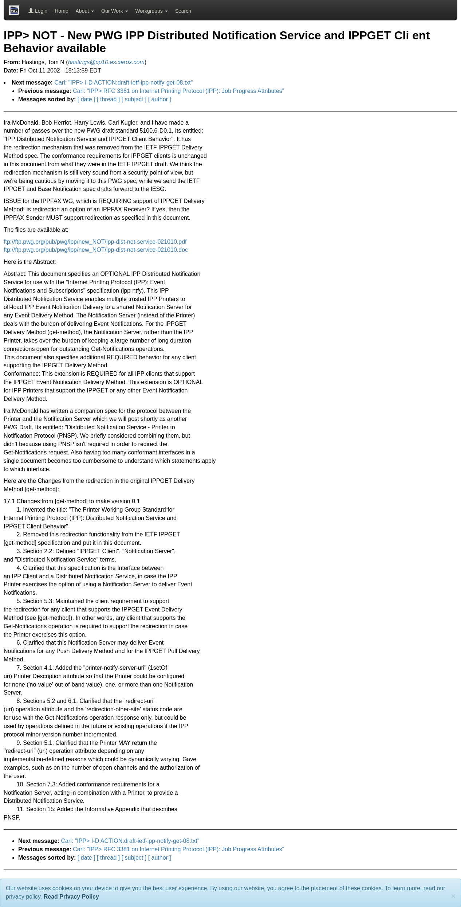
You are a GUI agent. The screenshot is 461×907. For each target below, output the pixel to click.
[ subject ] (134, 99)
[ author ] (159, 99)
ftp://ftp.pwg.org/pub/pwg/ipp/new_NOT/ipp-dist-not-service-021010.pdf (95, 242)
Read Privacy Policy (71, 897)
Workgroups (151, 11)
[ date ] (86, 99)
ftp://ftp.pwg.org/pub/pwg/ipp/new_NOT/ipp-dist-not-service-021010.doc (96, 250)
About (85, 11)
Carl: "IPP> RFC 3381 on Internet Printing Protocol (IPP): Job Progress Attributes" (178, 91)
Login (37, 11)
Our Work (114, 11)
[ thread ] (108, 99)
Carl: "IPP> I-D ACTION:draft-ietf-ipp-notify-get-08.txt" (123, 82)
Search (183, 11)
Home (61, 11)
